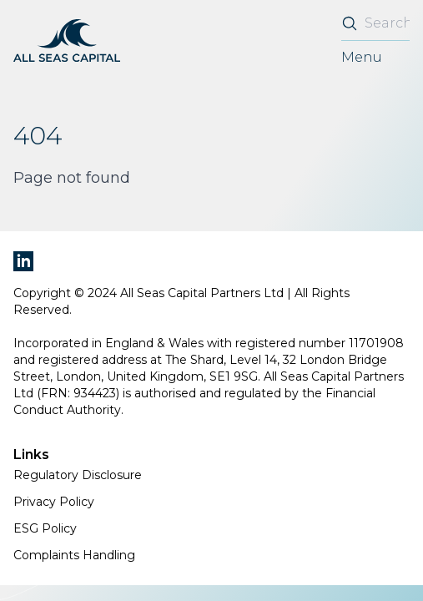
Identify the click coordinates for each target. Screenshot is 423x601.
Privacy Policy (53, 501)
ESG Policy (45, 528)
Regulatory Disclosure (77, 474)
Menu (361, 57)
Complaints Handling (74, 555)
